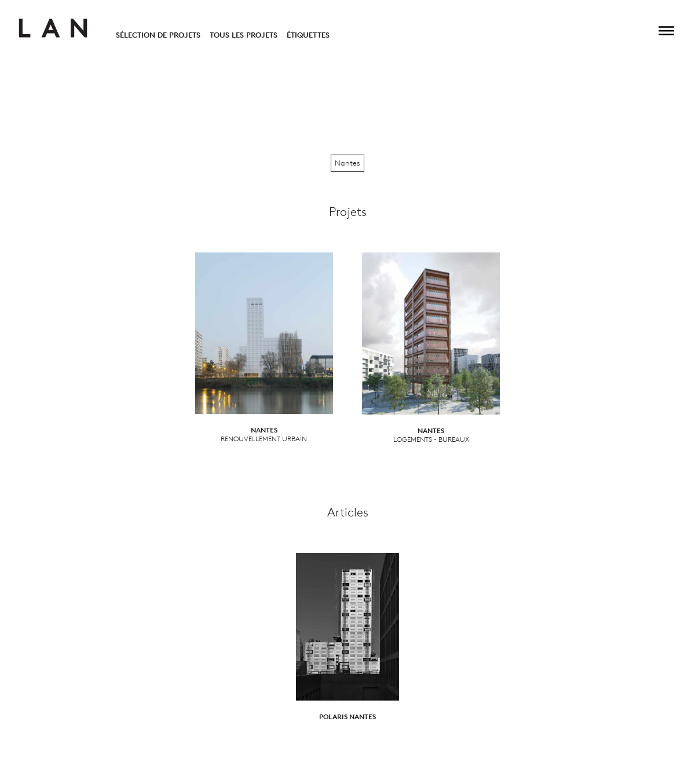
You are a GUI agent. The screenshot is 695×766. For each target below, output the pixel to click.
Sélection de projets (158, 35)
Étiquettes (308, 35)
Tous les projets (243, 35)
